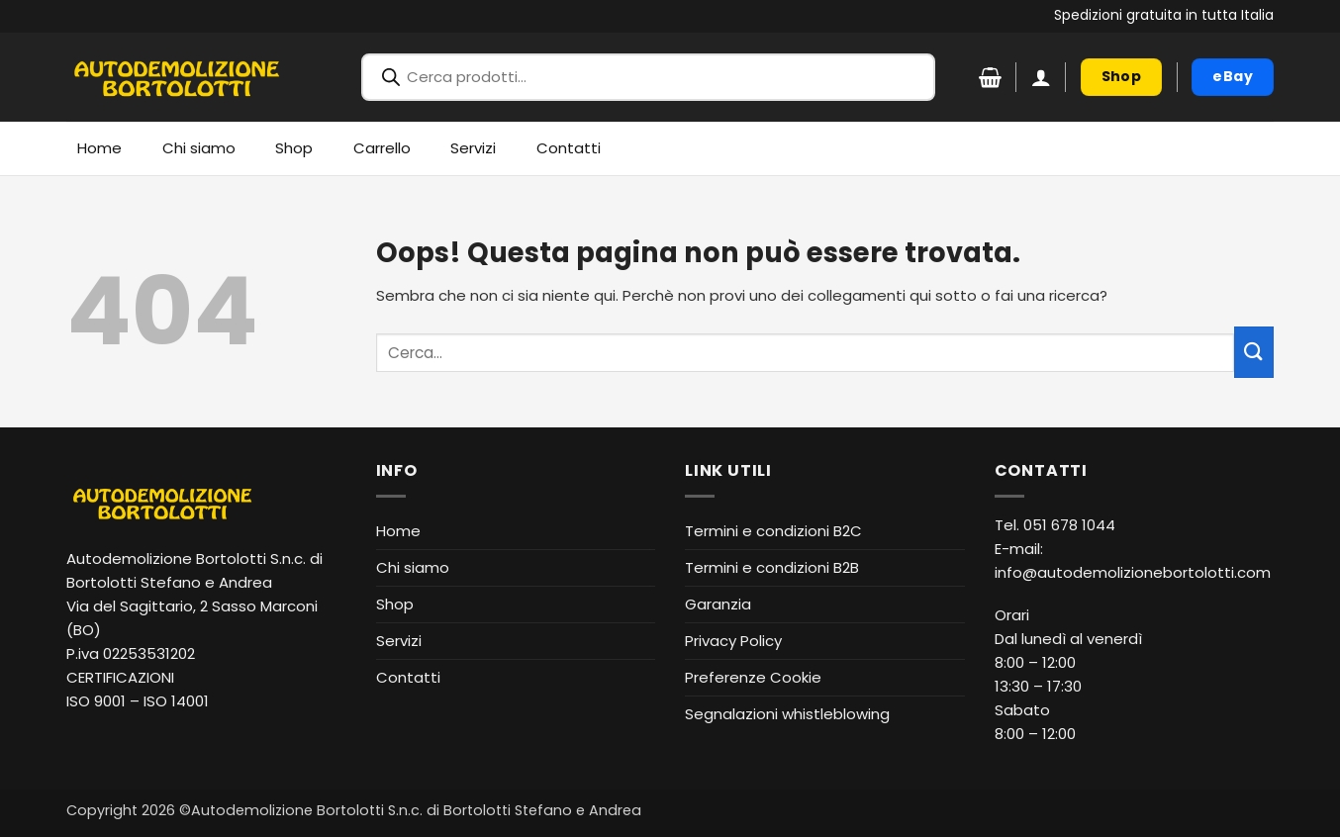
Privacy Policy (733, 640)
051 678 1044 (1069, 524)
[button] (1041, 77)
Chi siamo (199, 148)
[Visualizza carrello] (990, 77)
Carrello (382, 148)
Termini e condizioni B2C (773, 530)
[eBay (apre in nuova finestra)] (1233, 77)
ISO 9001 (96, 701)
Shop (294, 148)
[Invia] (1254, 351)
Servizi (473, 148)
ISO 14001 (176, 701)
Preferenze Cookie (753, 677)
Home (99, 148)
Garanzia (718, 604)
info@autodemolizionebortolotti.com (1133, 572)
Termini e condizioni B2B (772, 567)
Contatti (568, 148)
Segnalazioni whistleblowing (787, 713)
